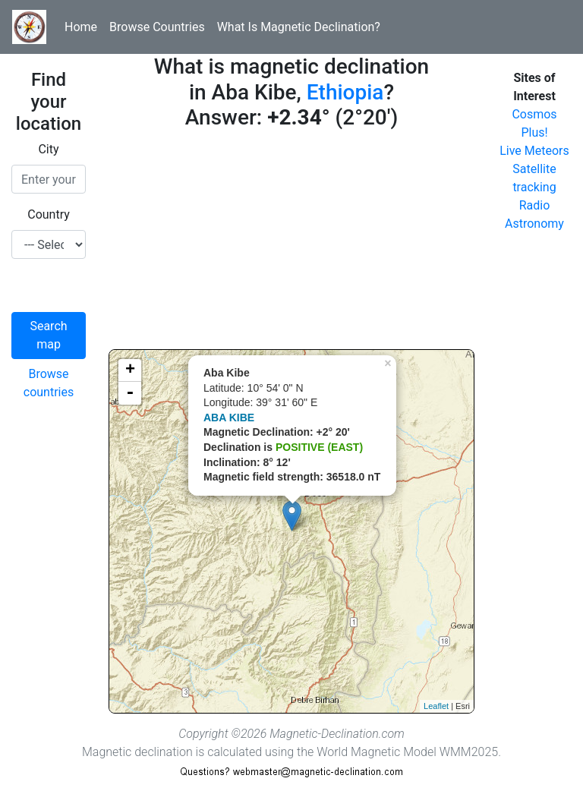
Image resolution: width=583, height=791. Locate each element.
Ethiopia (345, 92)
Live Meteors (534, 150)
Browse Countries (157, 27)
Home (81, 27)
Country (48, 214)
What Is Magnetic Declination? (298, 27)
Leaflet (436, 706)
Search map (48, 335)
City (48, 149)
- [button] (129, 393)
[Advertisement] (291, 243)
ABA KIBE (228, 417)
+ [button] (130, 370)
